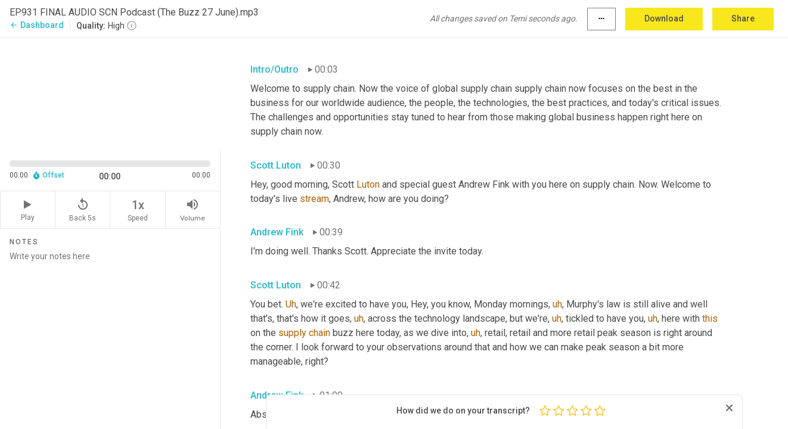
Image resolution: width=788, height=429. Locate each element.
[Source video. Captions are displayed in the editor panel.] (110, 93)
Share (743, 18)
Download (664, 18)
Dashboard (37, 25)
